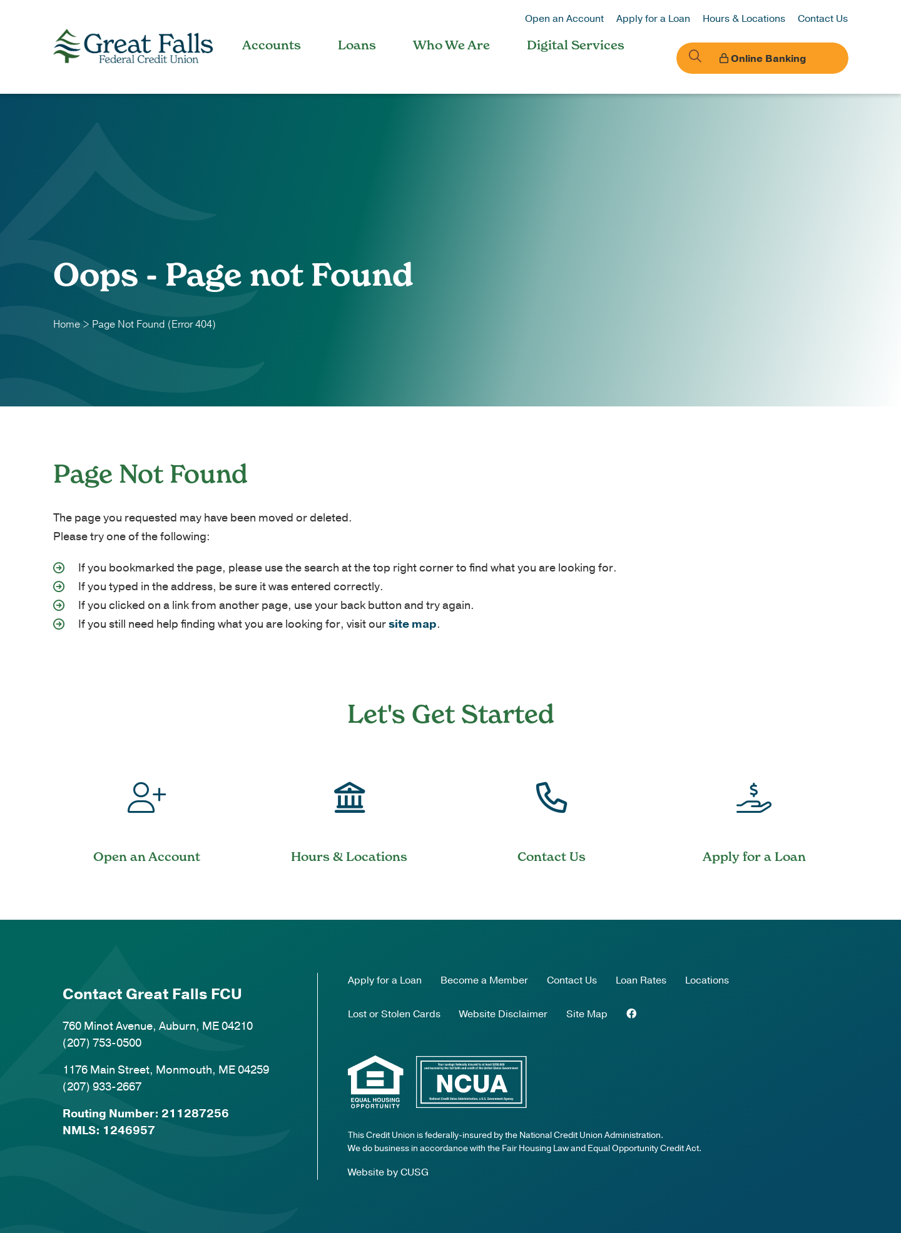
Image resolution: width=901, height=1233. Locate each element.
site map (413, 624)
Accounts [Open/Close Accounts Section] (271, 45)
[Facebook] (631, 1014)
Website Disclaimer (503, 1014)
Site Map (587, 1014)
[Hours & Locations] (350, 812)
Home (66, 324)
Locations (707, 980)
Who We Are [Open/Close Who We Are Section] (451, 45)
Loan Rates (641, 980)
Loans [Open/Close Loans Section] (357, 45)
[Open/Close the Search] (690, 58)
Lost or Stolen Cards (394, 1014)
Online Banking (779, 59)
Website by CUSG (388, 1172)
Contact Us (823, 19)
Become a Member (484, 980)
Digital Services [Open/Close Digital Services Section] (575, 45)
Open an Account (564, 19)
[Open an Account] (147, 812)
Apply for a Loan (653, 19)
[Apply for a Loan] (754, 812)
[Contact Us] (552, 812)
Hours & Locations (744, 19)
